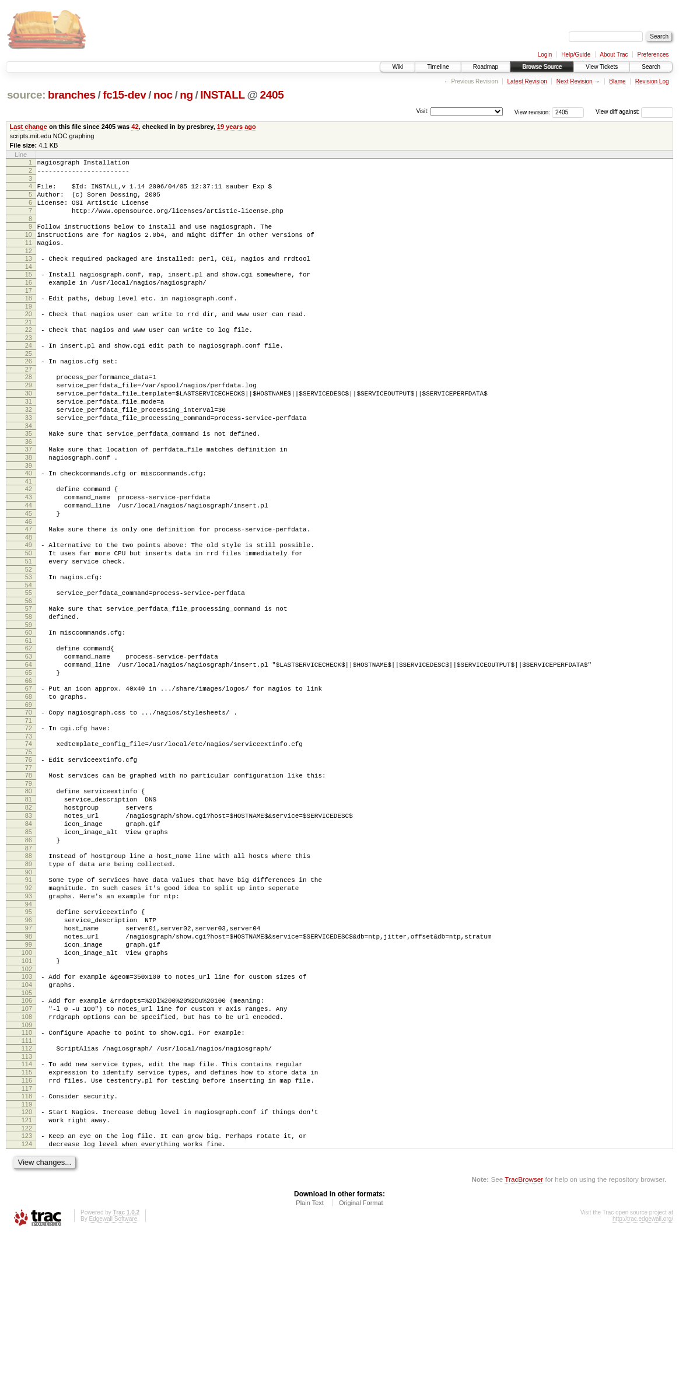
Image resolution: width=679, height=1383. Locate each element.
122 (27, 1273)
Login (545, 54)
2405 (272, 95)
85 (28, 929)
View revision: (532, 111)
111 (27, 1173)
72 (28, 810)
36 (28, 483)
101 (27, 1081)
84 (28, 919)
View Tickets (602, 67)
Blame (617, 81)
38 (28, 501)
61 (28, 710)
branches (72, 95)
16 (28, 301)
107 (27, 1136)
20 (28, 336)
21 (28, 346)
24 (28, 371)
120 (27, 1253)
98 (28, 1051)
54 (28, 648)
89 (28, 967)
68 (28, 775)
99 (28, 1061)
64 (28, 737)
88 (28, 957)
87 (28, 949)
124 (27, 1290)
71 (28, 802)
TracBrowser (524, 1328)
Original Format (361, 1351)
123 (27, 1280)
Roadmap (485, 67)
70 (28, 792)
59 (28, 692)
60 (28, 700)
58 (28, 683)
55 (28, 655)
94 (28, 1014)
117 (27, 1228)
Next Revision (574, 81)
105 (27, 1118)
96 (28, 1031)
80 (28, 880)
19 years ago (236, 126)
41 (28, 528)
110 (27, 1163)
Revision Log (652, 81)
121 (27, 1263)
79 (28, 872)
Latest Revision (527, 81)
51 (28, 620)
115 (27, 1208)
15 (28, 291)
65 (28, 747)
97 (28, 1041)
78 (28, 862)
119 (27, 1245)
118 (27, 1236)
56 (28, 665)
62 (28, 718)
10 (28, 246)
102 (27, 1091)
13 (28, 274)
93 (28, 1004)
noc (163, 95)
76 (28, 845)
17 (28, 311)
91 (28, 984)
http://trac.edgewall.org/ (642, 1367)
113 (27, 1191)
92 (28, 994)
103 (27, 1098)
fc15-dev (124, 95)
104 (27, 1108)
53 (28, 638)
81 (28, 890)
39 (28, 510)
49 (28, 600)
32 (28, 446)
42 (134, 126)
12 (28, 266)
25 (28, 381)
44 (28, 555)
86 (28, 939)
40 (28, 518)
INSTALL (222, 95)
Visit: (422, 111)
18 (28, 319)
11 (28, 256)
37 (28, 491)
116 (27, 1218)
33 (28, 456)
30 (28, 426)
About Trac (614, 54)
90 (28, 977)
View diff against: (634, 111)
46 (28, 575)
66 (28, 757)
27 (28, 398)
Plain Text (310, 1351)
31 (28, 436)
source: (26, 95)
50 (28, 610)
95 (28, 1021)
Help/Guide (575, 54)
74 (28, 827)
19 (28, 328)
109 (27, 1156)
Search (651, 67)
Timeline (438, 67)
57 (28, 673)
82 (28, 900)
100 (27, 1071)
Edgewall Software (113, 1367)
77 (28, 855)
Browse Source (542, 67)
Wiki (397, 67)
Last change (28, 126)
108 (27, 1146)
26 (28, 389)
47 (28, 583)
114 (27, 1198)
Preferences (653, 54)
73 (28, 820)
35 (28, 473)
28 (28, 406)
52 (28, 630)
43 (28, 545)
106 (27, 1126)
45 (28, 565)
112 (27, 1181)
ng (186, 95)
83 (28, 909)
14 (28, 284)
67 (28, 765)
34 (28, 466)
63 (28, 727)
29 (28, 416)
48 (28, 593)
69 (28, 785)
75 (28, 837)
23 (28, 363)
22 (28, 354)
